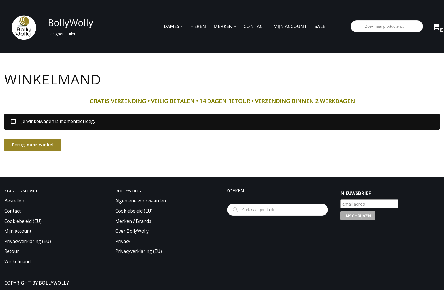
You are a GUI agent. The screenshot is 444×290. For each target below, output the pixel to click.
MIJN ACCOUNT (290, 26)
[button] (182, 26)
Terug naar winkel (32, 144)
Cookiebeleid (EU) (23, 221)
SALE (320, 26)
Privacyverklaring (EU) (27, 241)
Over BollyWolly (132, 231)
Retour (11, 251)
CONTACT (255, 26)
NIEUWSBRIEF (355, 193)
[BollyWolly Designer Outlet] (47, 26)
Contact (12, 211)
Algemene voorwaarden (140, 201)
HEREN (198, 26)
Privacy (122, 241)
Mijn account (17, 231)
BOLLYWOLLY (54, 283)
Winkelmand (17, 261)
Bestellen (14, 201)
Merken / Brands (133, 221)
